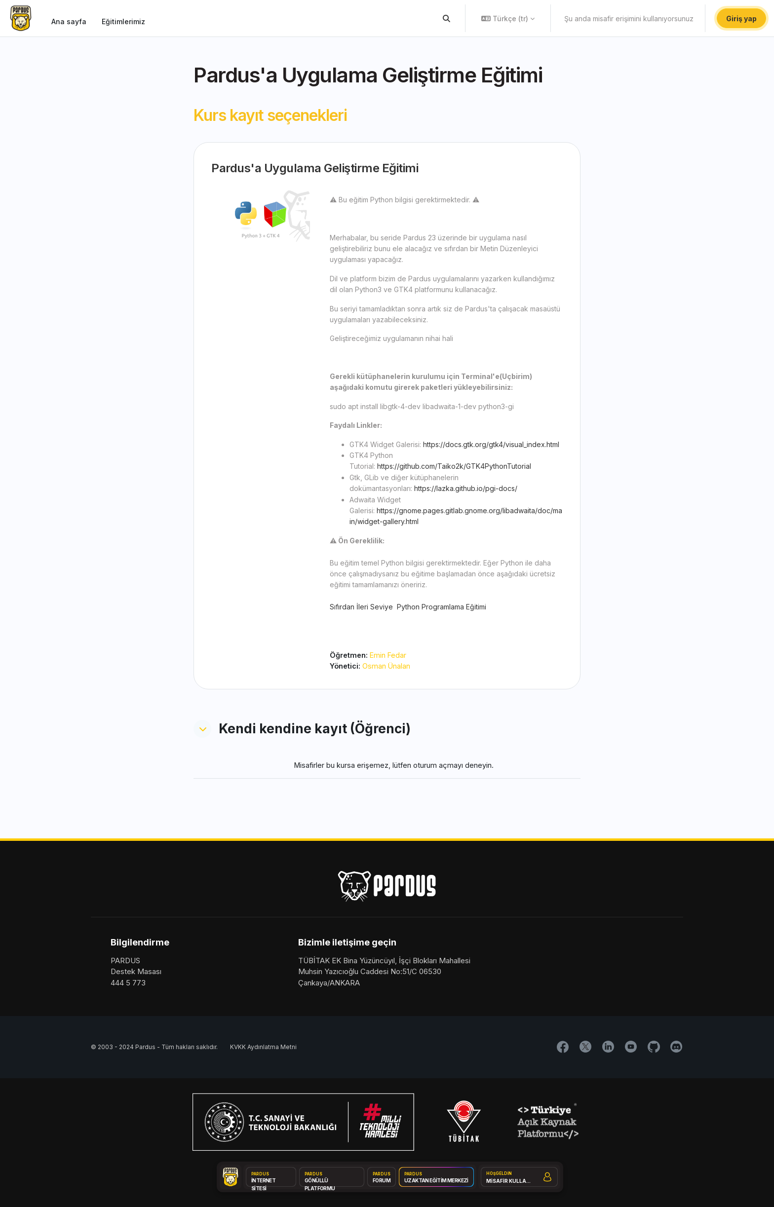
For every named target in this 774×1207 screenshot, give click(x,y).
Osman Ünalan (387, 666)
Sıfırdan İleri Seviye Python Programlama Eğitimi (408, 607)
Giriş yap (741, 18)
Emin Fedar (389, 655)
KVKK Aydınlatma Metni (263, 1048)
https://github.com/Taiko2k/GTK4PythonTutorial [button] (454, 466)
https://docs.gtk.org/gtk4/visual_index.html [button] (491, 444)
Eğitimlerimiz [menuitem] (123, 21)
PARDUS (125, 961)
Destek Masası (136, 972)
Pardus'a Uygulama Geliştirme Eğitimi (314, 168)
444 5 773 (128, 983)
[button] (447, 18)
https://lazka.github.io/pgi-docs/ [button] (465, 488)
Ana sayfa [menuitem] (68, 21)
